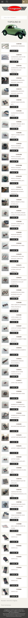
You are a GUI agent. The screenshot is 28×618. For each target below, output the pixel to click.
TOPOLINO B (13, 17)
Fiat (8, 17)
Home (5, 17)
